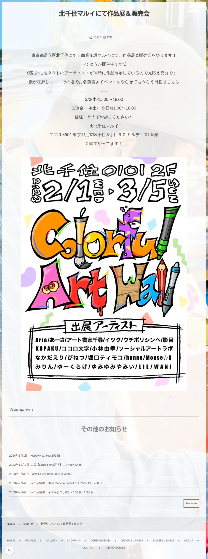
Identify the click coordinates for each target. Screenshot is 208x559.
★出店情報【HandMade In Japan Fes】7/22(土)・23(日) (66, 484)
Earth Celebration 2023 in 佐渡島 (51, 475)
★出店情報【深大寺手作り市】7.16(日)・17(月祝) (62, 493)
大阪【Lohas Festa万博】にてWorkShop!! (57, 466)
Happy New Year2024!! (45, 457)
